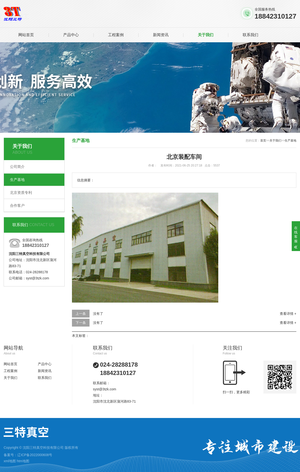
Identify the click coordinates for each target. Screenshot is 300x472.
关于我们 (205, 35)
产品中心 (71, 35)
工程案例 (116, 35)
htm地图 (23, 461)
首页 (263, 140)
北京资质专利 (21, 192)
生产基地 (17, 179)
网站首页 (26, 35)
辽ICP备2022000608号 (34, 455)
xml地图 (10, 461)
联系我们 (250, 35)
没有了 (98, 314)
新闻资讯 (161, 35)
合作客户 (17, 205)
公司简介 (17, 167)
